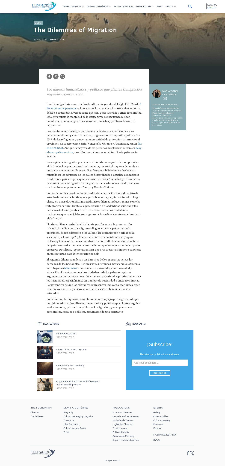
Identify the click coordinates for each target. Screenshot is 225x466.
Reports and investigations (125, 440)
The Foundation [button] (72, 6)
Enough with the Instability (70, 365)
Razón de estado (123, 6)
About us (35, 412)
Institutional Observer (122, 420)
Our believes (37, 416)
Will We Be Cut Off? (66, 333)
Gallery (156, 412)
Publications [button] (143, 6)
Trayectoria (68, 420)
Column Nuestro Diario (74, 428)
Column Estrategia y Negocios (78, 416)
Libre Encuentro (71, 424)
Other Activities (160, 416)
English (211, 7)
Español (212, 5)
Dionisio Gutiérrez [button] (97, 6)
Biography (68, 412)
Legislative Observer (122, 424)
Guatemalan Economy (123, 436)
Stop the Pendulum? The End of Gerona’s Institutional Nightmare (78, 383)
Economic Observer (122, 412)
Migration (57, 39)
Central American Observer (125, 416)
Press (66, 432)
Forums (157, 428)
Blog (159, 6)
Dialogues (158, 424)
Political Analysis (120, 432)
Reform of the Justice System (71, 349)
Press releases (119, 428)
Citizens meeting (161, 420)
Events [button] (169, 6)
